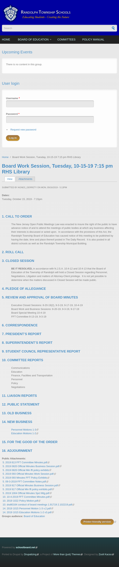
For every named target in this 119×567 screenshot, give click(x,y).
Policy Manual (93, 39)
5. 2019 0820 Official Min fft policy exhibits (26, 470)
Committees (66, 39)
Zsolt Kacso (105, 554)
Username (13, 98)
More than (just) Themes (66, 554)
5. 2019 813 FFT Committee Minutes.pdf (25, 462)
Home (6, 39)
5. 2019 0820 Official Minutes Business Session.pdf (31, 466)
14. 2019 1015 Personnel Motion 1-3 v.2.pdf (27, 508)
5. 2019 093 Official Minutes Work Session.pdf (28, 473)
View (11, 179)
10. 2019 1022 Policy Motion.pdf (20, 500)
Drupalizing (30, 554)
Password (12, 113)
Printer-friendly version (97, 521)
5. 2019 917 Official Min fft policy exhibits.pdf (27, 489)
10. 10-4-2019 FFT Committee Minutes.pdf (26, 496)
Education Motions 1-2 (23, 433)
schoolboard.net (25, 547)
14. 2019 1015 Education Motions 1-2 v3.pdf (27, 512)
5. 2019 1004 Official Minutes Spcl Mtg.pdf (26, 493)
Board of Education (33, 39)
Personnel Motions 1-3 (23, 429)
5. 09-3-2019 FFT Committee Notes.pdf (24, 481)
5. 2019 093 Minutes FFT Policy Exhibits (25, 477)
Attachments (25, 179)
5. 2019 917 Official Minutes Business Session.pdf (30, 485)
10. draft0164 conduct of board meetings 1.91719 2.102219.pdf (37, 504)
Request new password (23, 129)
